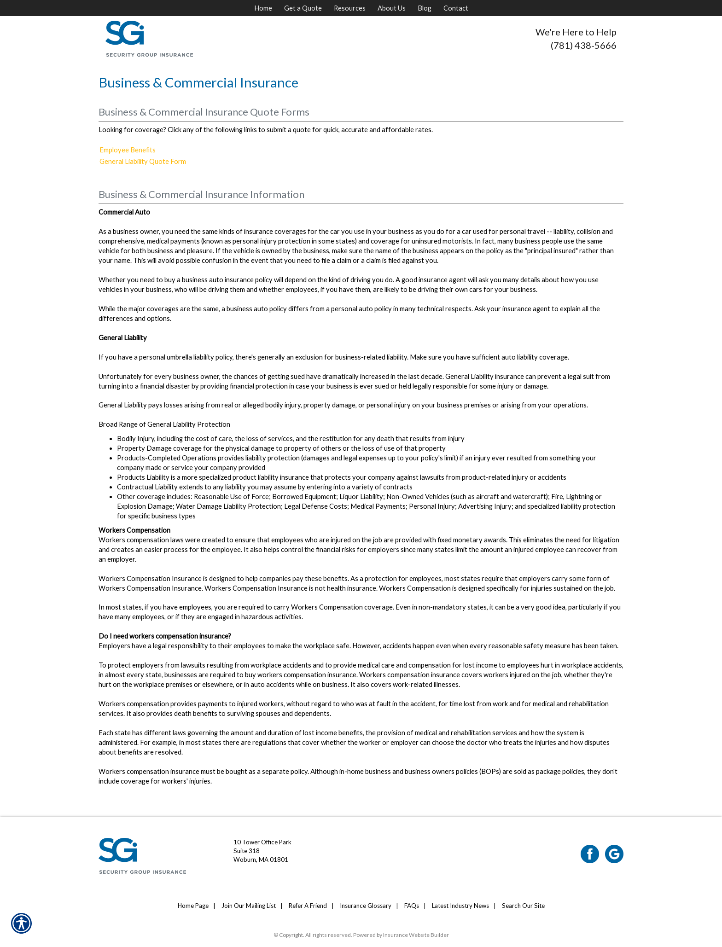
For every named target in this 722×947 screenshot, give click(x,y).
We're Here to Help (576, 31)
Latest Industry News (460, 905)
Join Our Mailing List (248, 905)
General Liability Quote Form (142, 161)
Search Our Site (523, 905)
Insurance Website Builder (416, 934)
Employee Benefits (127, 150)
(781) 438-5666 (584, 45)
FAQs (411, 905)
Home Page (193, 905)
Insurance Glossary (365, 905)
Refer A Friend (308, 905)
